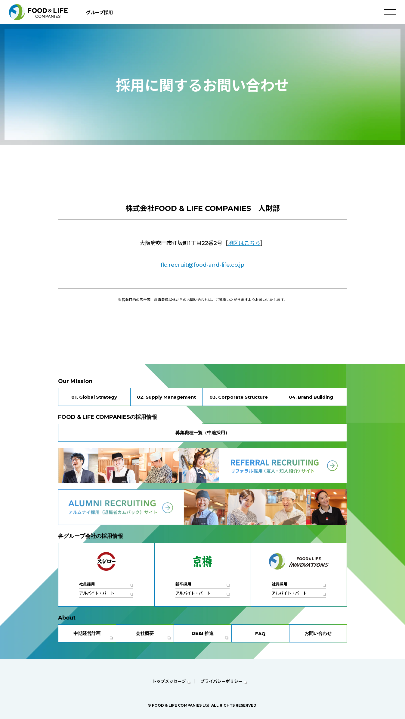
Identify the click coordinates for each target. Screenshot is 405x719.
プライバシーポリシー (221, 681)
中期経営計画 (86, 633)
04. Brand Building (311, 397)
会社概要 (145, 633)
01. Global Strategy (94, 397)
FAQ (260, 633)
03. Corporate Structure (238, 397)
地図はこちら (244, 243)
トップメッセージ (169, 681)
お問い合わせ (318, 633)
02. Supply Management (166, 397)
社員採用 (87, 584)
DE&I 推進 (203, 633)
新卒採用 (183, 584)
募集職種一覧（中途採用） (202, 432)
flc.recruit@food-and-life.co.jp (202, 265)
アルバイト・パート (96, 593)
